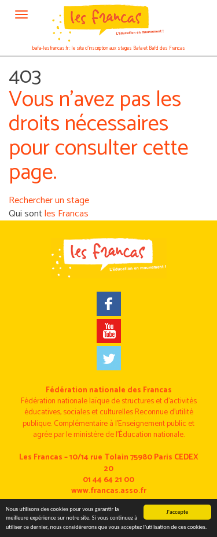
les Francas (67, 214)
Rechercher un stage (49, 200)
